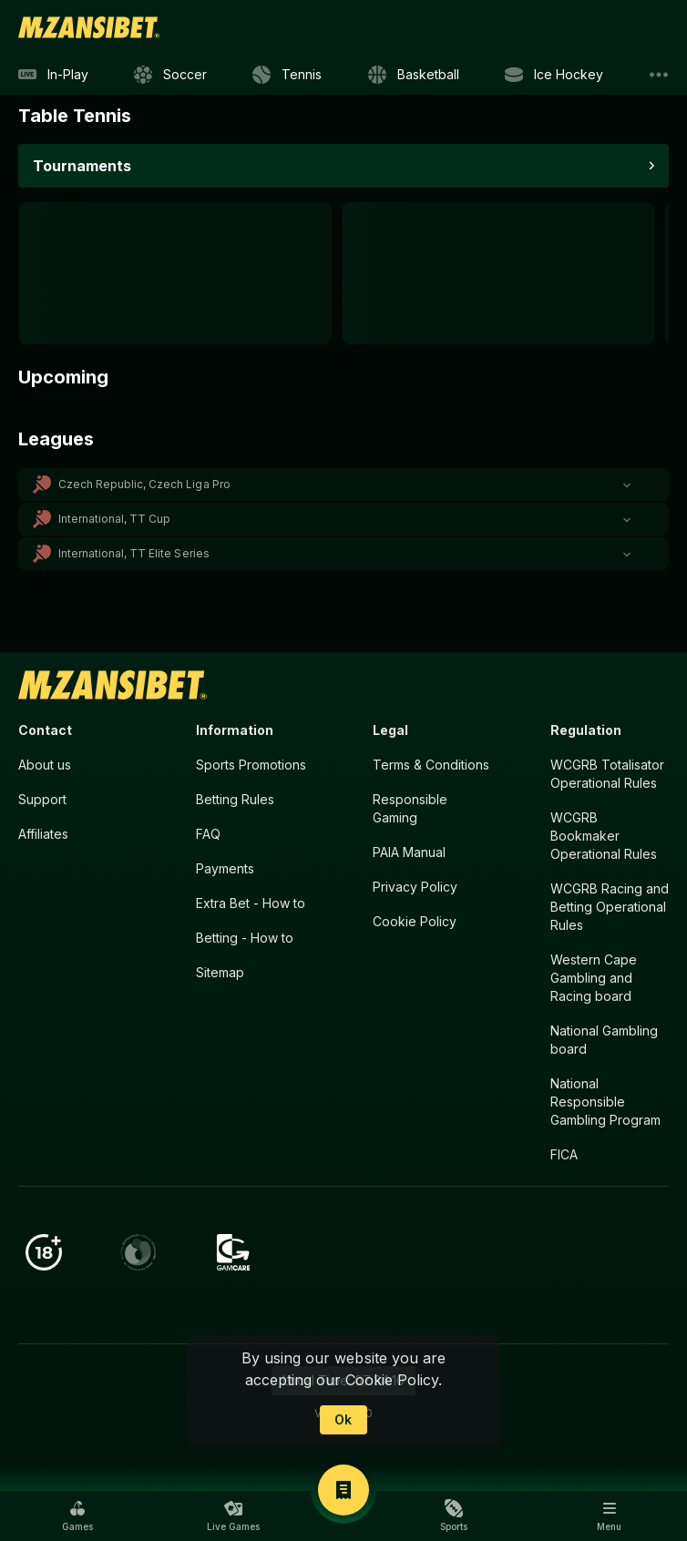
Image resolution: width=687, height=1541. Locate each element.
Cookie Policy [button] (414, 921)
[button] (343, 484)
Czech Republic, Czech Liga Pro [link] (144, 484)
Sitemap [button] (220, 972)
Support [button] (42, 799)
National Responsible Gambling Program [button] (605, 1102)
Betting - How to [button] (244, 937)
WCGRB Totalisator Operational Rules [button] (607, 774)
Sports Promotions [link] (251, 764)
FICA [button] (564, 1154)
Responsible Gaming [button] (410, 808)
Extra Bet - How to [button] (250, 903)
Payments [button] (225, 868)
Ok (343, 1419)
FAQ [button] (208, 834)
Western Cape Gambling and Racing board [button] (593, 978)
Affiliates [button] (43, 834)
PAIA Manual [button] (409, 852)
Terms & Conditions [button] (431, 764)
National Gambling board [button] (604, 1039)
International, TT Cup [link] (114, 519)
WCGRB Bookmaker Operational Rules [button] (603, 836)
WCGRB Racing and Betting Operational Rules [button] (609, 907)
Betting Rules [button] (235, 799)
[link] (88, 27)
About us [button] (44, 764)
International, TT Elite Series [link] (134, 553)
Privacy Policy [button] (415, 886)
